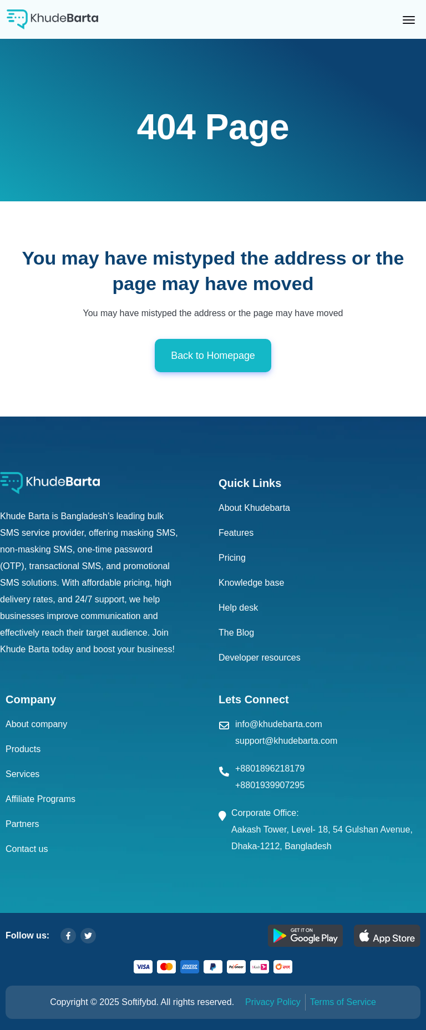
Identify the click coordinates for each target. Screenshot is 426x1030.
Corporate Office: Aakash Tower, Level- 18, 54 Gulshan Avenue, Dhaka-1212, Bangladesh (322, 829)
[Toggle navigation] (411, 19)
